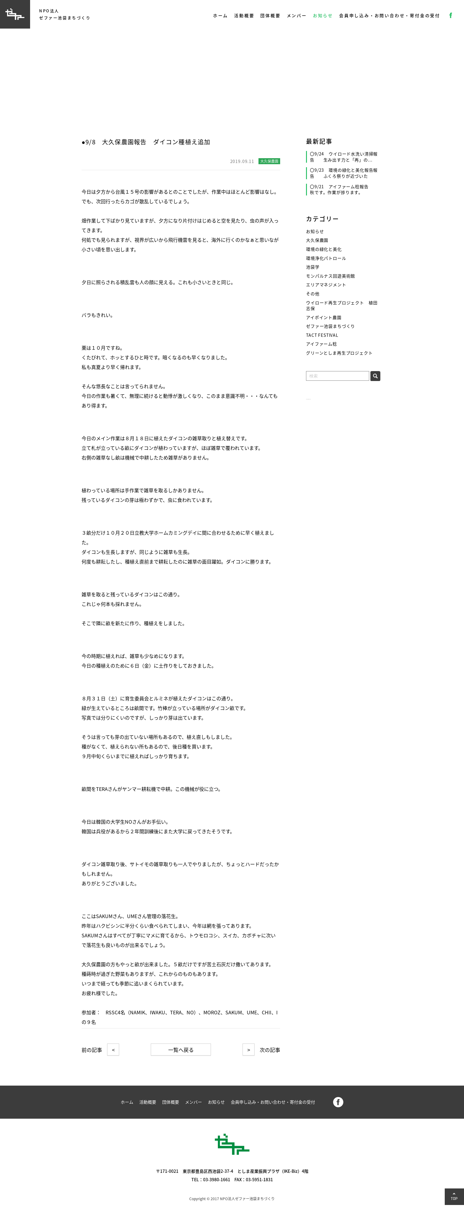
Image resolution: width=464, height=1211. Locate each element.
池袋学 (313, 267)
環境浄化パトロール (326, 258)
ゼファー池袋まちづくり (330, 326)
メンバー (297, 15)
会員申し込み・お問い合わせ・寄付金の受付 (389, 15)
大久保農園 (317, 240)
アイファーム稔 (321, 344)
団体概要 (270, 15)
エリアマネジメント (326, 284)
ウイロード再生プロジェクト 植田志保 (341, 306)
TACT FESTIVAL (322, 335)
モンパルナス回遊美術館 (330, 276)
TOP (454, 1198)
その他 (313, 294)
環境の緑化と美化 (324, 249)
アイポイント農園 (324, 317)
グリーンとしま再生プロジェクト (339, 353)
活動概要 (244, 15)
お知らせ (323, 15)
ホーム (220, 15)
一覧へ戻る (181, 1049)
